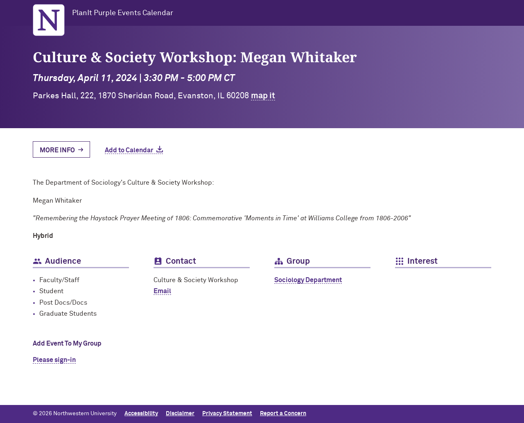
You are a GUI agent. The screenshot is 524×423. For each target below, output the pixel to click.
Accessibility (141, 413)
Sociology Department (308, 280)
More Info (57, 150)
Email (162, 291)
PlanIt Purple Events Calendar (122, 13)
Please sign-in (54, 360)
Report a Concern (283, 413)
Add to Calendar (129, 150)
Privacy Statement (227, 413)
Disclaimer (180, 413)
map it (263, 96)
